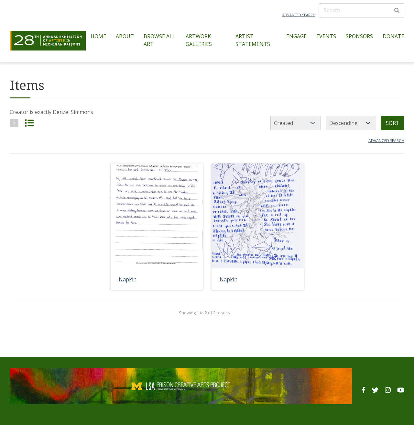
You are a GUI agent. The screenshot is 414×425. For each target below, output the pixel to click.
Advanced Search (298, 14)
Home (98, 36)
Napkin (127, 279)
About (125, 36)
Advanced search (386, 140)
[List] (29, 122)
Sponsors (359, 36)
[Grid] (14, 122)
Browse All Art (159, 40)
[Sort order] (351, 123)
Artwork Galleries (199, 40)
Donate (393, 36)
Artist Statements (252, 40)
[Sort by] (295, 123)
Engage (296, 36)
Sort (392, 123)
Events (326, 36)
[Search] (361, 10)
